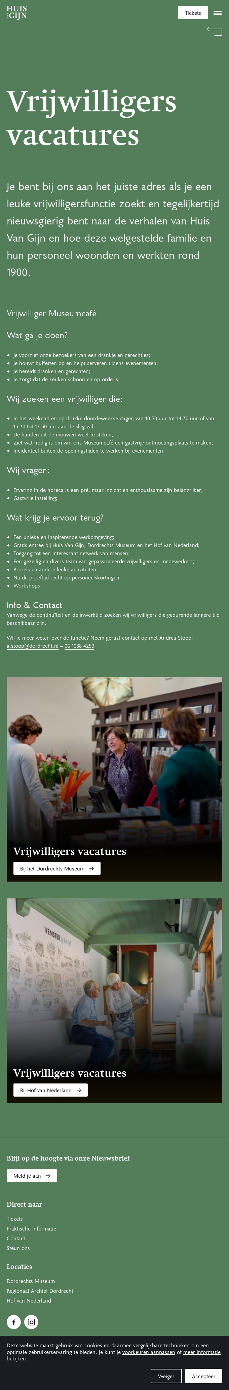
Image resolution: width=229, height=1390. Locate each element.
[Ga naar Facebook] (14, 1322)
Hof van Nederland (29, 1301)
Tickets (193, 13)
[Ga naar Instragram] (31, 1322)
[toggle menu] (217, 13)
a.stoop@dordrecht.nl (33, 646)
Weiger (166, 1377)
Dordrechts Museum (31, 1281)
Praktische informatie (31, 1229)
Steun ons (18, 1248)
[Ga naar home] (17, 13)
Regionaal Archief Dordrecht (40, 1291)
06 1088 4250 (79, 646)
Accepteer (204, 1377)
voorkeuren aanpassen (148, 1352)
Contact (16, 1239)
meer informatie (202, 1352)
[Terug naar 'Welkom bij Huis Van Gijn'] (114, 31)
